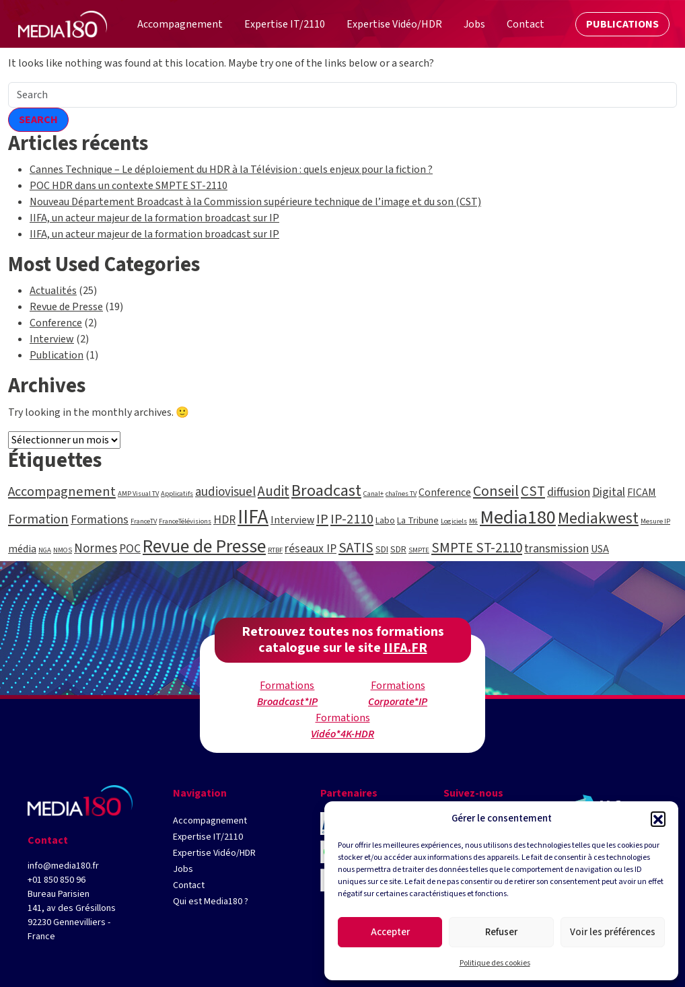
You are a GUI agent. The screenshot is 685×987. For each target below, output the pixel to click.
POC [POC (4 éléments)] (130, 548)
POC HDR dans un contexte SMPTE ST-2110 (128, 185)
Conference (56, 323)
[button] (658, 819)
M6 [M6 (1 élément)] (473, 521)
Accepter (390, 932)
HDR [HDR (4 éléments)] (224, 519)
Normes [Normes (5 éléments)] (95, 549)
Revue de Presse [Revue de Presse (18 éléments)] (204, 547)
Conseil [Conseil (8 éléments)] (496, 491)
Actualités (53, 290)
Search (38, 119)
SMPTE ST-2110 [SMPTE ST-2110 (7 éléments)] (476, 548)
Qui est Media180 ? (210, 901)
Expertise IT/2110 (208, 837)
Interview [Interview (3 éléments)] (292, 520)
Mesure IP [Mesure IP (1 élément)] (655, 521)
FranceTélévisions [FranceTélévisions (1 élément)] (185, 521)
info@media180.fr (63, 866)
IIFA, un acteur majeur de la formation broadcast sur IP (154, 218)
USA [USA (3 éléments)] (600, 549)
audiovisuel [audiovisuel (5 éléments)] (225, 492)
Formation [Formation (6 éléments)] (38, 519)
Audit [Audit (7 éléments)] (273, 491)
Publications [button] (619, 25)
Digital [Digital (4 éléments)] (608, 492)
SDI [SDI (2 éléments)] (381, 549)
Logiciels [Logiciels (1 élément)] (454, 521)
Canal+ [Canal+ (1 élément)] (373, 493)
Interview (52, 339)
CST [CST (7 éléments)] (533, 491)
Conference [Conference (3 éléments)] (445, 492)
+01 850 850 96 (56, 880)
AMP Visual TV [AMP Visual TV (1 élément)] (138, 493)
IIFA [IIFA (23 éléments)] (253, 517)
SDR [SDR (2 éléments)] (398, 549)
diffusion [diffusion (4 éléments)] (568, 492)
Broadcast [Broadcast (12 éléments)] (326, 491)
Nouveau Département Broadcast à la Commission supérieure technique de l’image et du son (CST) (255, 201)
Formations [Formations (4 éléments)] (100, 519)
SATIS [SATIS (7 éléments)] (355, 548)
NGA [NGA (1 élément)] (44, 550)
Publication (56, 355)
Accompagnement (210, 821)
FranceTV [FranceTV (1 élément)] (144, 521)
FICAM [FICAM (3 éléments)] (641, 492)
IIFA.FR (405, 647)
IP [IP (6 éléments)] (322, 519)
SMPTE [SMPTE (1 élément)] (418, 550)
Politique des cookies (495, 963)
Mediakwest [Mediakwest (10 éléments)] (598, 518)
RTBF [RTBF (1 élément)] (275, 550)
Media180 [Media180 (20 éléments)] (518, 517)
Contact (189, 885)
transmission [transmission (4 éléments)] (556, 548)
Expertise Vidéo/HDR (214, 853)
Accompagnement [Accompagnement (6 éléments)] (62, 491)
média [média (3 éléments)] (22, 549)
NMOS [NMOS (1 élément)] (62, 550)
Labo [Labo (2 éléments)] (385, 520)
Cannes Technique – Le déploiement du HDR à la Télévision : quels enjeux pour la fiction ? (231, 169)
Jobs (183, 869)
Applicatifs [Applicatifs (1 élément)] (177, 493)
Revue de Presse (66, 306)
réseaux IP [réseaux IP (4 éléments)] (310, 548)
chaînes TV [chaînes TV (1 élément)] (401, 493)
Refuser (501, 932)
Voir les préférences (612, 932)
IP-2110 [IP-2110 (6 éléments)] (351, 519)
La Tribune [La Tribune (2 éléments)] (418, 520)
